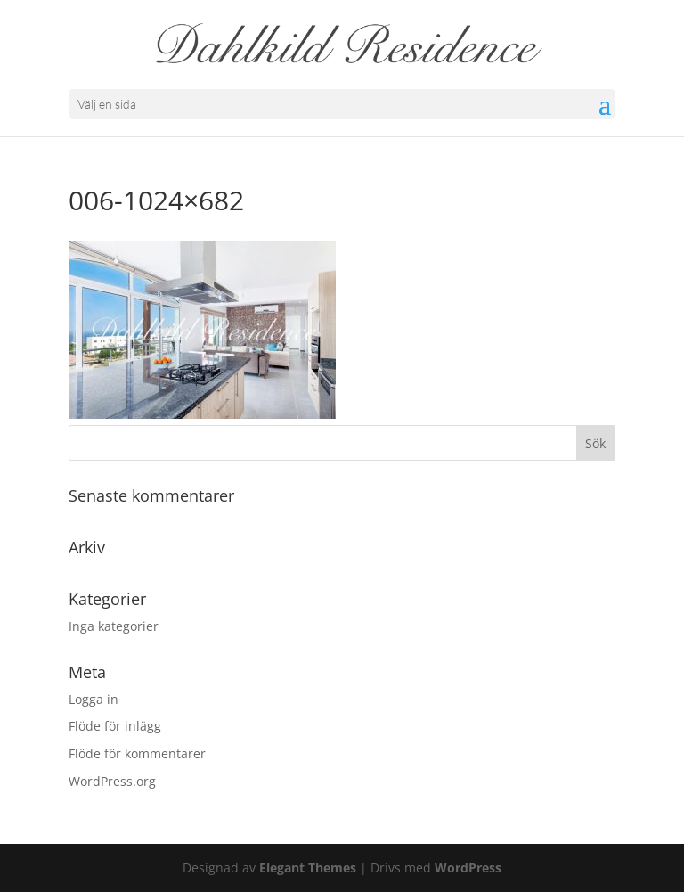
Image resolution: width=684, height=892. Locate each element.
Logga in (93, 699)
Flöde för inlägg (115, 725)
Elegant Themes (307, 867)
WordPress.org (112, 781)
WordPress (468, 867)
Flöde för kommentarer (137, 753)
